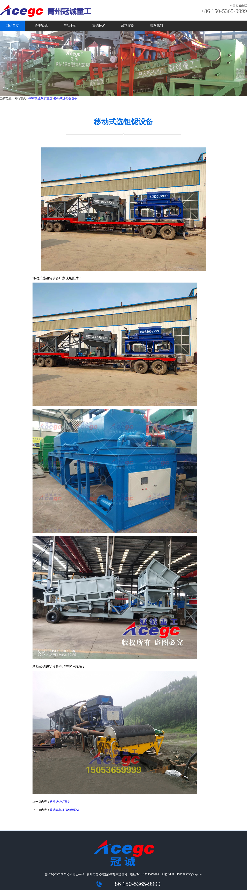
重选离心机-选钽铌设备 (65, 809)
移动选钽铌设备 (60, 801)
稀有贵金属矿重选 (40, 98)
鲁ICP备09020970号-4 (58, 874)
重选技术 (98, 25)
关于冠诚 (41, 25)
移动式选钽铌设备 (65, 98)
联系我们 (156, 25)
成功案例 (127, 25)
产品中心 (70, 25)
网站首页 (12, 25)
